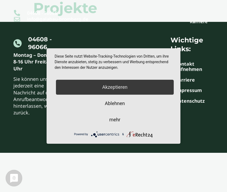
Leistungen (166, 10)
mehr (114, 119)
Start (137, 10)
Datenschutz (191, 103)
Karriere (199, 22)
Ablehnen (115, 103)
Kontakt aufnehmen (190, 67)
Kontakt (198, 10)
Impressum (190, 92)
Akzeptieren (115, 87)
